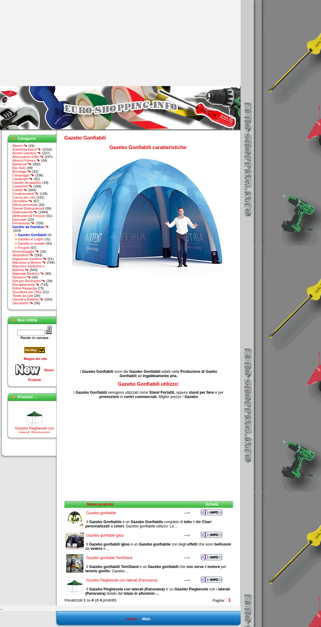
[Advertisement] (51, 43)
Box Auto (19, 168)
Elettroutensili (24, 212)
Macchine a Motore (29, 262)
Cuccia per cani (24, 197)
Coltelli (19, 190)
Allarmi (20, 146)
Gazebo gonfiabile (101, 513)
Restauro (21, 277)
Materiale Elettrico (28, 273)
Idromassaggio (25, 251)
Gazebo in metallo (31, 243)
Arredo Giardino (26, 153)
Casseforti (22, 186)
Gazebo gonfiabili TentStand (109, 558)
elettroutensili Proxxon (28, 216)
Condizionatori (25, 193)
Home (132, 619)
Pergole (23, 248)
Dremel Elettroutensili (28, 208)
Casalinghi (22, 179)
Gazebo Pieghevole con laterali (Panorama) (122, 580)
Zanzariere (22, 303)
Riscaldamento (26, 284)
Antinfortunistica (26, 149)
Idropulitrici (22, 255)
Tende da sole (22, 296)
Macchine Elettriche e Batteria (28, 268)
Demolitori (22, 201)
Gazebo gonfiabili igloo (105, 535)
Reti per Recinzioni (28, 281)
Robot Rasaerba (24, 288)
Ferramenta (23, 223)
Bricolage (21, 171)
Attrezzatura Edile (28, 157)
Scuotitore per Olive (27, 292)
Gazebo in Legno (31, 239)
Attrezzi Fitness (26, 160)
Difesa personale (25, 205)
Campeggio (23, 175)
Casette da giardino (26, 182)
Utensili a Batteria (28, 299)
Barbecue (22, 164)
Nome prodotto (100, 504)
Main (146, 619)
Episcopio (19, 219)
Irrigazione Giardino (29, 259)
